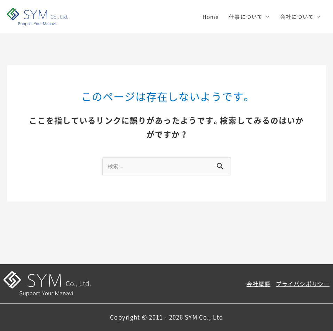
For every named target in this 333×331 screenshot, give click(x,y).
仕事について (246, 17)
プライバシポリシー (303, 283)
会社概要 (258, 283)
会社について (297, 17)
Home (211, 17)
